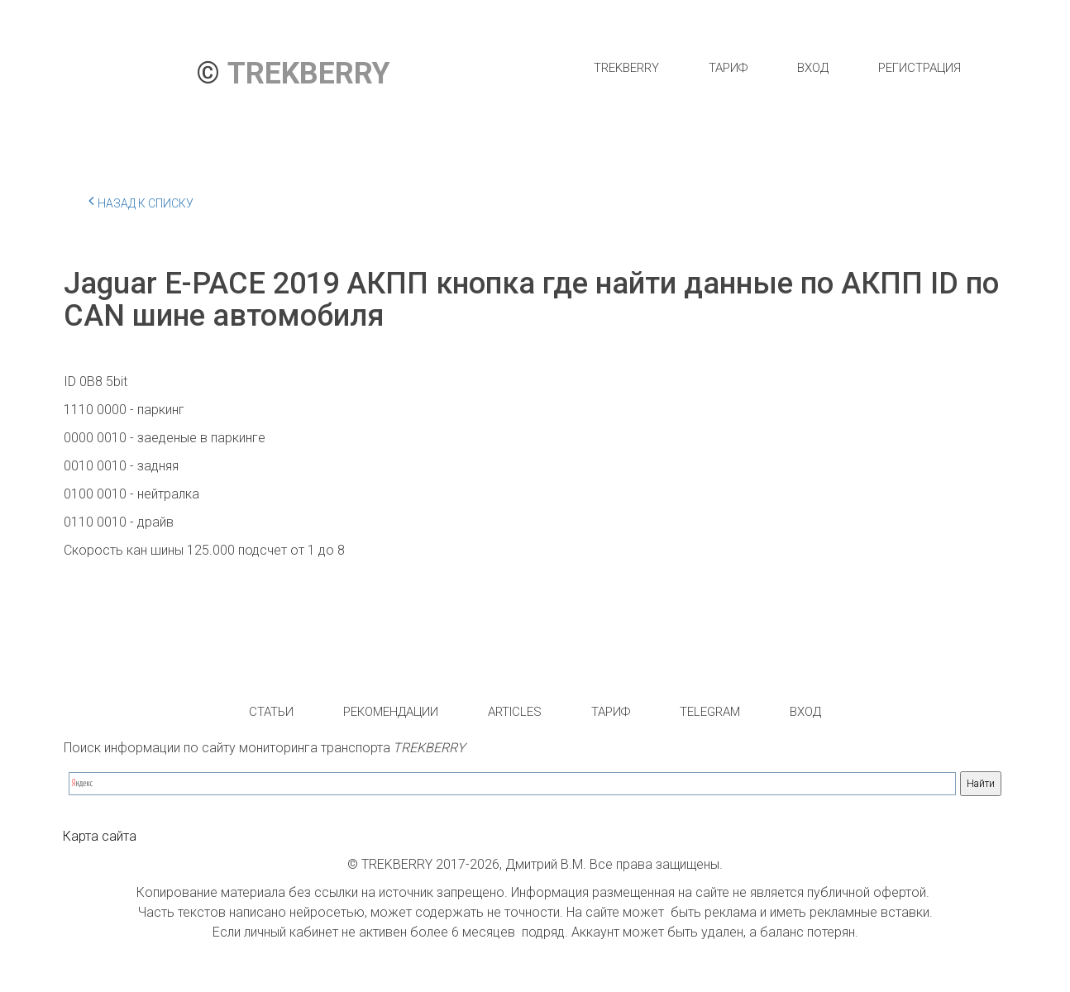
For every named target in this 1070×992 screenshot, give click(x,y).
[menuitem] (626, 67)
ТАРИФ (728, 67)
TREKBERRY (626, 67)
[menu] (776, 67)
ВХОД (813, 67)
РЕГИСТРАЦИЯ (919, 67)
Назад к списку (140, 201)
